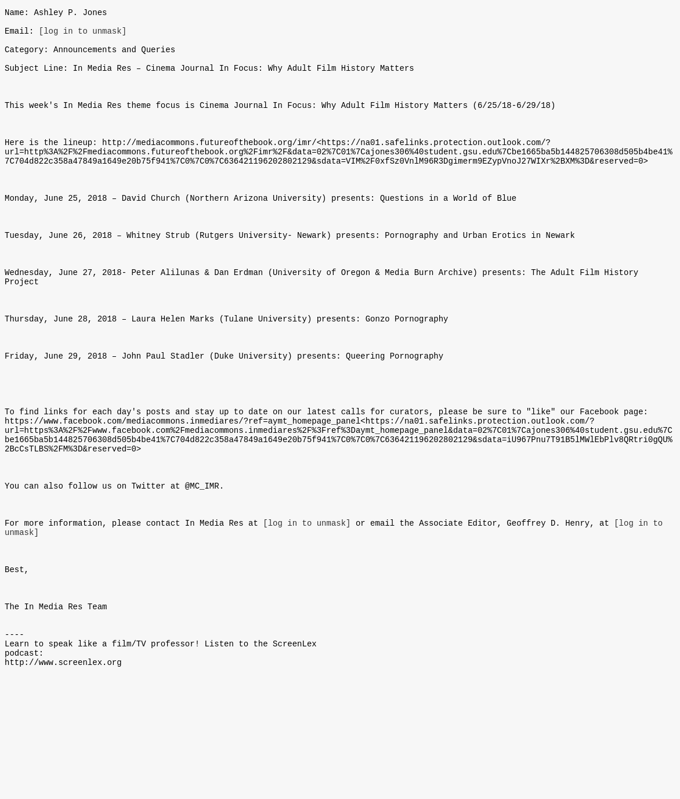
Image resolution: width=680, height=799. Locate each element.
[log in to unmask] (82, 35)
